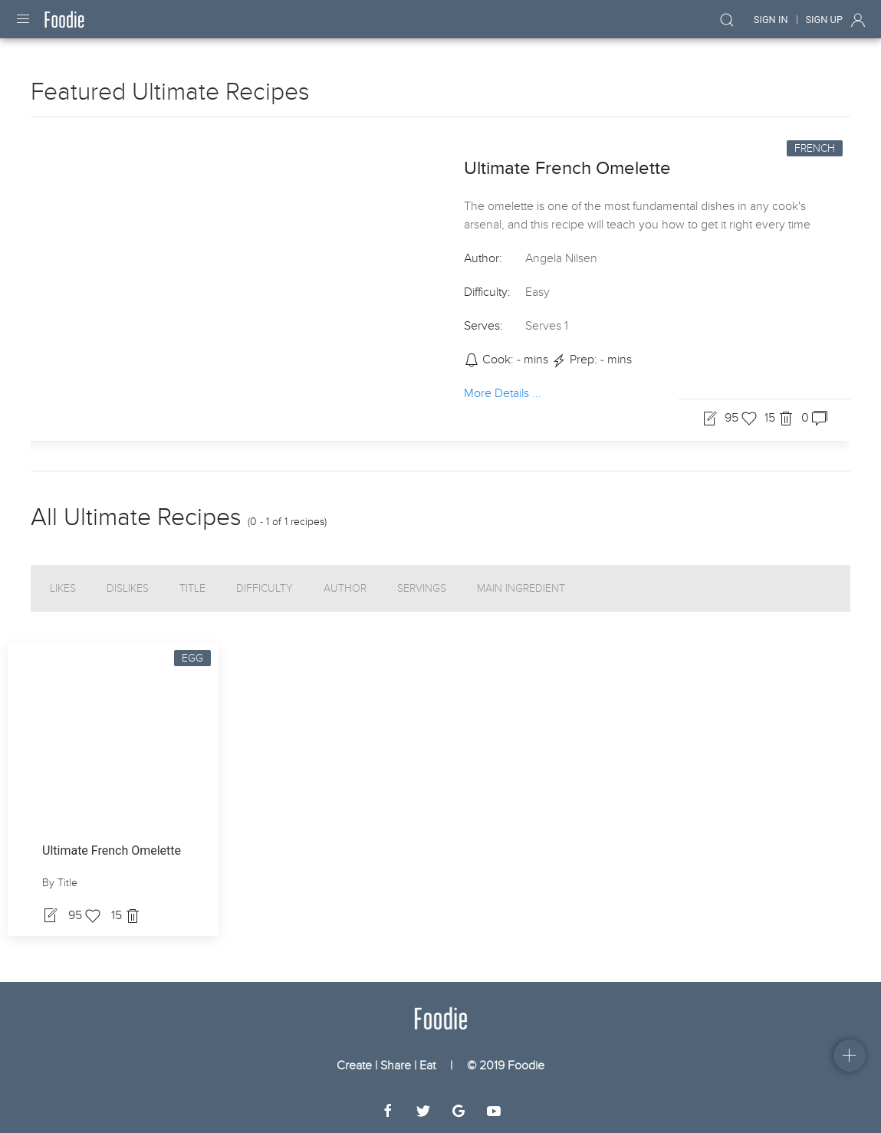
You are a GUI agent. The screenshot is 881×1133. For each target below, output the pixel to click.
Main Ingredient (521, 588)
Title (192, 588)
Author (345, 588)
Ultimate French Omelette (567, 168)
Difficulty (264, 588)
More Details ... (502, 392)
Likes (63, 588)
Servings (421, 588)
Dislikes (128, 588)
